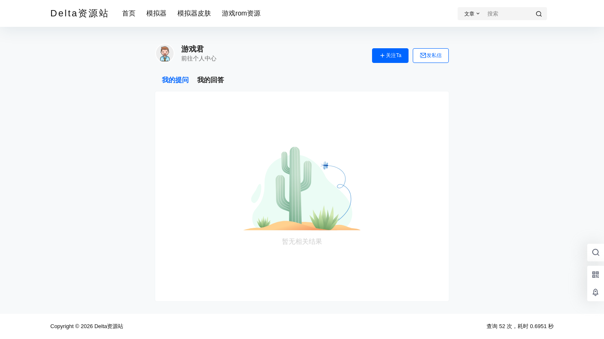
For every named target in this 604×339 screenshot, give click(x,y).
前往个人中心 (198, 58)
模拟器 (156, 13)
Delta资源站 (108, 326)
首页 (128, 13)
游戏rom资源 (241, 13)
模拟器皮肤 (194, 13)
